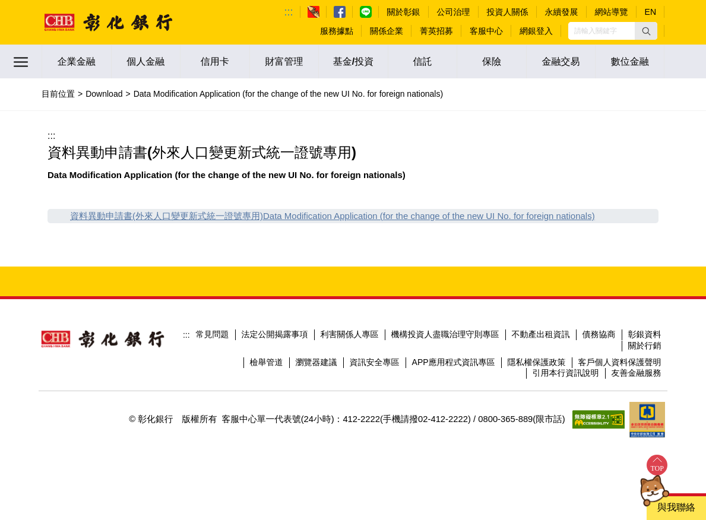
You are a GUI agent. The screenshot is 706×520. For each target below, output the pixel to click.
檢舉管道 (266, 362)
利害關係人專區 (350, 334)
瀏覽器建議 (316, 362)
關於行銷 (644, 345)
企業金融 (77, 61)
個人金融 (145, 61)
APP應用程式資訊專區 (453, 362)
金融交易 (561, 61)
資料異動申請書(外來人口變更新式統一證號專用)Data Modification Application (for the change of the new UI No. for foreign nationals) (332, 216)
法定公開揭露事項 (275, 334)
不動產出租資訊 (541, 334)
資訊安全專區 (375, 362)
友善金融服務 (636, 373)
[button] (646, 31)
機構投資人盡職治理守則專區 (445, 334)
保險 (491, 61)
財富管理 (284, 61)
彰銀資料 (644, 334)
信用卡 (215, 61)
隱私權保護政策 (537, 362)
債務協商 (599, 334)
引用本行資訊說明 (566, 373)
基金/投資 (353, 61)
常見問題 (212, 334)
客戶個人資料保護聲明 (619, 362)
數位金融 (630, 61)
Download (104, 94)
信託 (422, 61)
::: (288, 12)
